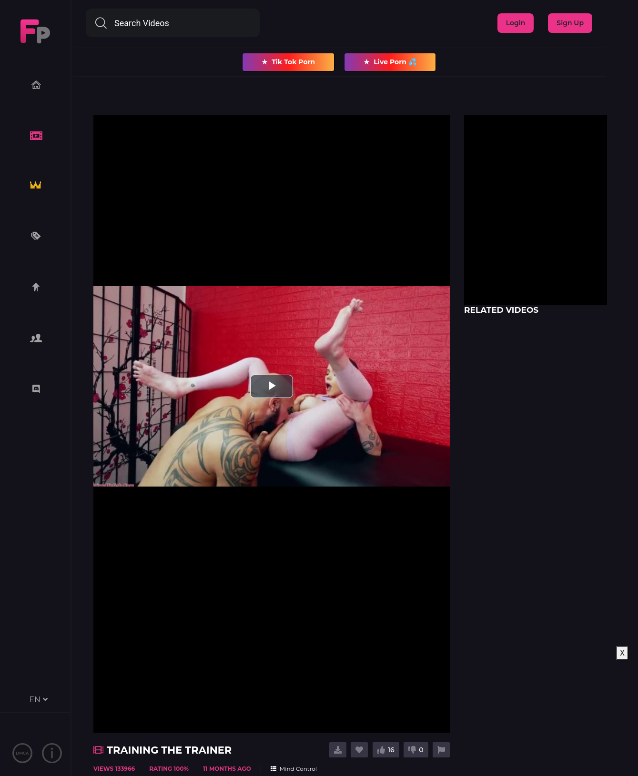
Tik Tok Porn (288, 62)
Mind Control (294, 768)
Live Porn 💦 (390, 62)
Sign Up (570, 23)
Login (516, 23)
